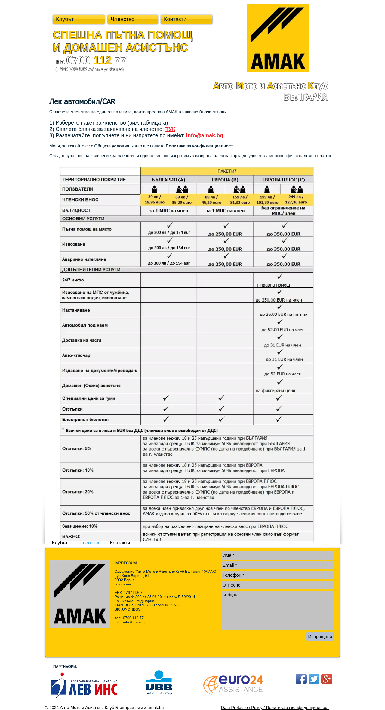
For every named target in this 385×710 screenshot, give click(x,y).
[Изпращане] (320, 636)
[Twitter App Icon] (314, 679)
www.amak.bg (150, 707)
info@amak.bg (135, 622)
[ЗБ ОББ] (84, 685)
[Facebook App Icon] (301, 679)
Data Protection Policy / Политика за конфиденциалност (275, 707)
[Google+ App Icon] (326, 679)
